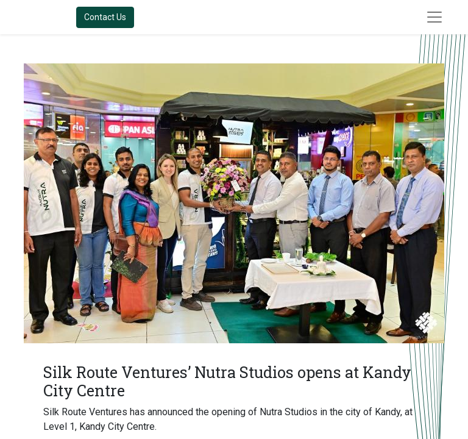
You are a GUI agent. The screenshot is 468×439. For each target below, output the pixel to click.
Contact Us (105, 17)
